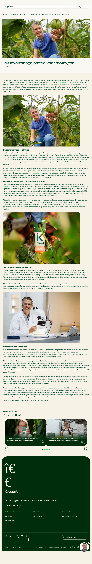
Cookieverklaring (75, 560)
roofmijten (63, 82)
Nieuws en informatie (18, 14)
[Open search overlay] (79, 7)
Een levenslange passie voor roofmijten (55, 14)
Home (5, 14)
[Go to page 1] (42, 449)
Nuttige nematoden (11, 528)
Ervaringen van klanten (69, 516)
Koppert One (66, 524)
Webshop (65, 520)
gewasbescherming (36, 173)
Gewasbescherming (11, 536)
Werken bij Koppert (39, 528)
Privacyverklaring (54, 560)
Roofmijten (7, 361)
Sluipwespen (9, 524)
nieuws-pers (34, 14)
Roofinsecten (9, 520)
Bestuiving (8, 540)
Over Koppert (37, 516)
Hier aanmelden (13, 505)
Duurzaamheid (38, 524)
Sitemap (84, 560)
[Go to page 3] (46, 449)
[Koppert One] (83, 6)
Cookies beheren (41, 560)
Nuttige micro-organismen (13, 532)
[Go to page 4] (48, 449)
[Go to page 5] (49, 449)
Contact (36, 532)
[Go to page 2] (44, 449)
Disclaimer (64, 560)
